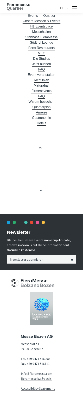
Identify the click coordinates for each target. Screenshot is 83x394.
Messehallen (41, 31)
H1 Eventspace (41, 26)
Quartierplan (41, 107)
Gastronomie (41, 117)
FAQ (41, 69)
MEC (41, 53)
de (63, 8)
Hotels (41, 123)
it (41, 191)
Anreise (41, 112)
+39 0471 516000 (38, 359)
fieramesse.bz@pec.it (36, 378)
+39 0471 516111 (38, 364)
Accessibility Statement (38, 388)
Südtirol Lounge (41, 42)
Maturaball (41, 85)
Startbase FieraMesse (41, 37)
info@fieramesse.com (36, 373)
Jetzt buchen (41, 64)
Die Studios (41, 58)
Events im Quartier (41, 15)
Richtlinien (41, 80)
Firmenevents (41, 91)
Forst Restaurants (41, 48)
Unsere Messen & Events (41, 21)
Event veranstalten (41, 74)
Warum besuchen (41, 101)
